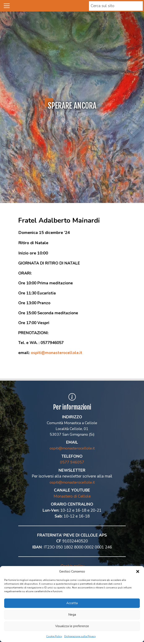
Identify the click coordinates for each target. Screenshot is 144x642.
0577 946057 (72, 462)
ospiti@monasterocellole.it (56, 353)
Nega (72, 614)
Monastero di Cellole (72, 496)
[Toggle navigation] (6, 5)
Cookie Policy (54, 636)
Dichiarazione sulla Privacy (80, 636)
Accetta (72, 603)
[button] (138, 571)
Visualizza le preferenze (72, 626)
